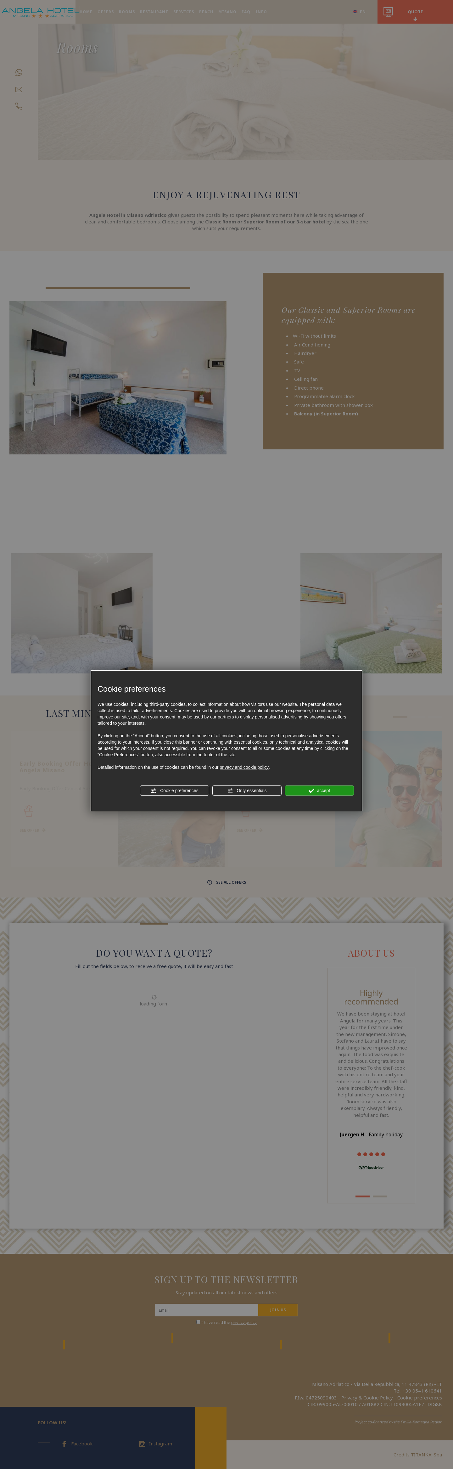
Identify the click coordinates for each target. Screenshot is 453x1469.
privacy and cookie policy (244, 767)
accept (319, 791)
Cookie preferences (174, 791)
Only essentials (247, 791)
